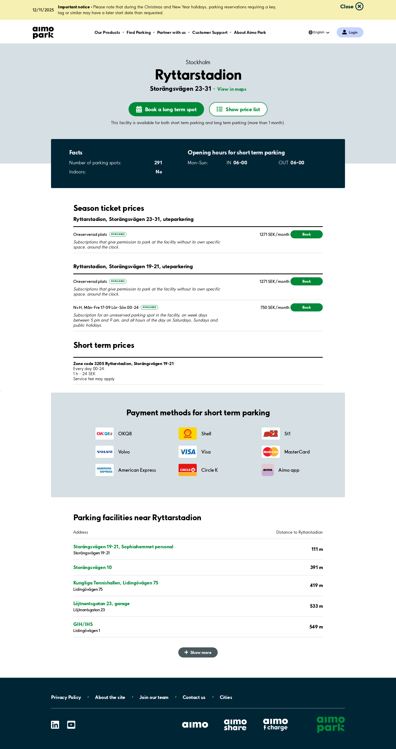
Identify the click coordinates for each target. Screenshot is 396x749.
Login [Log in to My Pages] (353, 32)
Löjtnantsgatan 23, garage (101, 603)
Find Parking (139, 32)
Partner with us (171, 32)
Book (306, 234)
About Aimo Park (250, 32)
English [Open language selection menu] (319, 32)
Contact (194, 697)
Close (346, 6)
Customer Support (209, 32)
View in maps (231, 89)
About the (110, 697)
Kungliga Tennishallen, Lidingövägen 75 (115, 583)
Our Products (107, 32)
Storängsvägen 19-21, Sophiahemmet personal (123, 546)
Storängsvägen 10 (92, 567)
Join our (153, 697)
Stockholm (198, 62)
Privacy (66, 697)
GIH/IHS (83, 624)
